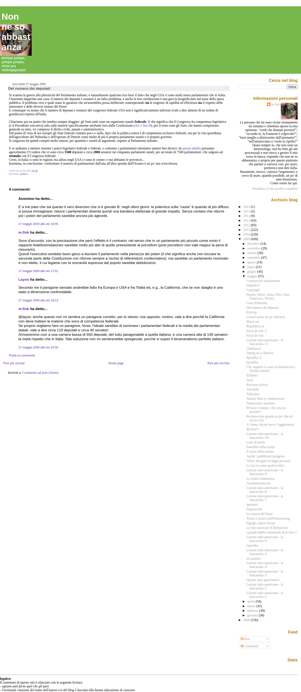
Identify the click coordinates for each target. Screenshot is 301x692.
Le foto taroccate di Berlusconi (267, 527)
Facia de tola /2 (257, 331)
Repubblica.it (255, 326)
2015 (247, 211)
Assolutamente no (258, 483)
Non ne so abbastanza (16, 32)
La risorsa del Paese (260, 514)
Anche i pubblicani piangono (266, 456)
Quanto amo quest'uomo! (263, 580)
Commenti (249, 646)
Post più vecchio (218, 363)
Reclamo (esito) (257, 384)
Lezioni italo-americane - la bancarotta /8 (265, 489)
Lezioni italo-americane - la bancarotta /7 (265, 498)
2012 (247, 225)
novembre (254, 248)
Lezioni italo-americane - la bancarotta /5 (265, 552)
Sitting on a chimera (260, 353)
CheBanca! (254, 348)
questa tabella (192, 148)
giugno (252, 271)
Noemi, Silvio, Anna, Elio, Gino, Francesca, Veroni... (268, 296)
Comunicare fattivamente (263, 281)
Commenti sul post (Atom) (40, 372)
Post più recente (14, 363)
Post (245, 639)
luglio (251, 267)
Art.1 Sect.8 (143, 125)
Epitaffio (252, 362)
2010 (247, 234)
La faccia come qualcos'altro (266, 465)
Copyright (253, 290)
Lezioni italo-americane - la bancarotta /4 (265, 565)
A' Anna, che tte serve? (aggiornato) (270, 424)
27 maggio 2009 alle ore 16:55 (38, 224)
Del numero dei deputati (29, 88)
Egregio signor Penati (261, 523)
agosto (252, 262)
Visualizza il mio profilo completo (275, 188)
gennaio (253, 615)
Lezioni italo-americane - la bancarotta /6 (265, 539)
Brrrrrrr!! (253, 429)
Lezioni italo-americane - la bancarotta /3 (265, 573)
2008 (247, 620)
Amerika (252, 545)
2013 (247, 220)
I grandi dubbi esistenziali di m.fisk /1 (272, 532)
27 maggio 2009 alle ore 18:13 (38, 300)
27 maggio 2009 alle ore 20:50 (38, 347)
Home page (116, 363)
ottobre (252, 253)
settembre (254, 257)
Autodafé (253, 389)
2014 (247, 216)
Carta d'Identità (257, 303)
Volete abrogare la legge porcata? (269, 461)
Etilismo (252, 375)
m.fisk (23, 232)
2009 (247, 239)
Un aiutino (254, 558)
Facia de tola (255, 335)
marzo (251, 606)
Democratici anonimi (261, 403)
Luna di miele (256, 442)
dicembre (254, 243)
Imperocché (254, 509)
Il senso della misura (260, 451)
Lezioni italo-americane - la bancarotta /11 (265, 342)
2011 (247, 230)
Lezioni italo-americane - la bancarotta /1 (265, 595)
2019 (247, 207)
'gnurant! (252, 504)
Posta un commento (22, 355)
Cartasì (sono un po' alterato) (266, 317)
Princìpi (252, 312)
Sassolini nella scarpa (261, 447)
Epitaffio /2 (254, 357)
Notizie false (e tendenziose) (265, 398)
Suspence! (253, 285)
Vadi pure (253, 394)
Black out (253, 321)
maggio (252, 276)
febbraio (253, 610)
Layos (23, 279)
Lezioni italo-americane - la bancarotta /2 (265, 586)
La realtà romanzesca (261, 478)
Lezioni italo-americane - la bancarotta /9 (265, 472)
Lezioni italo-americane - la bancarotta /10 (265, 435)
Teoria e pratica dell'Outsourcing (268, 518)
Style (250, 380)
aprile (251, 601)
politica (24, 173)
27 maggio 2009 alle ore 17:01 (38, 271)
